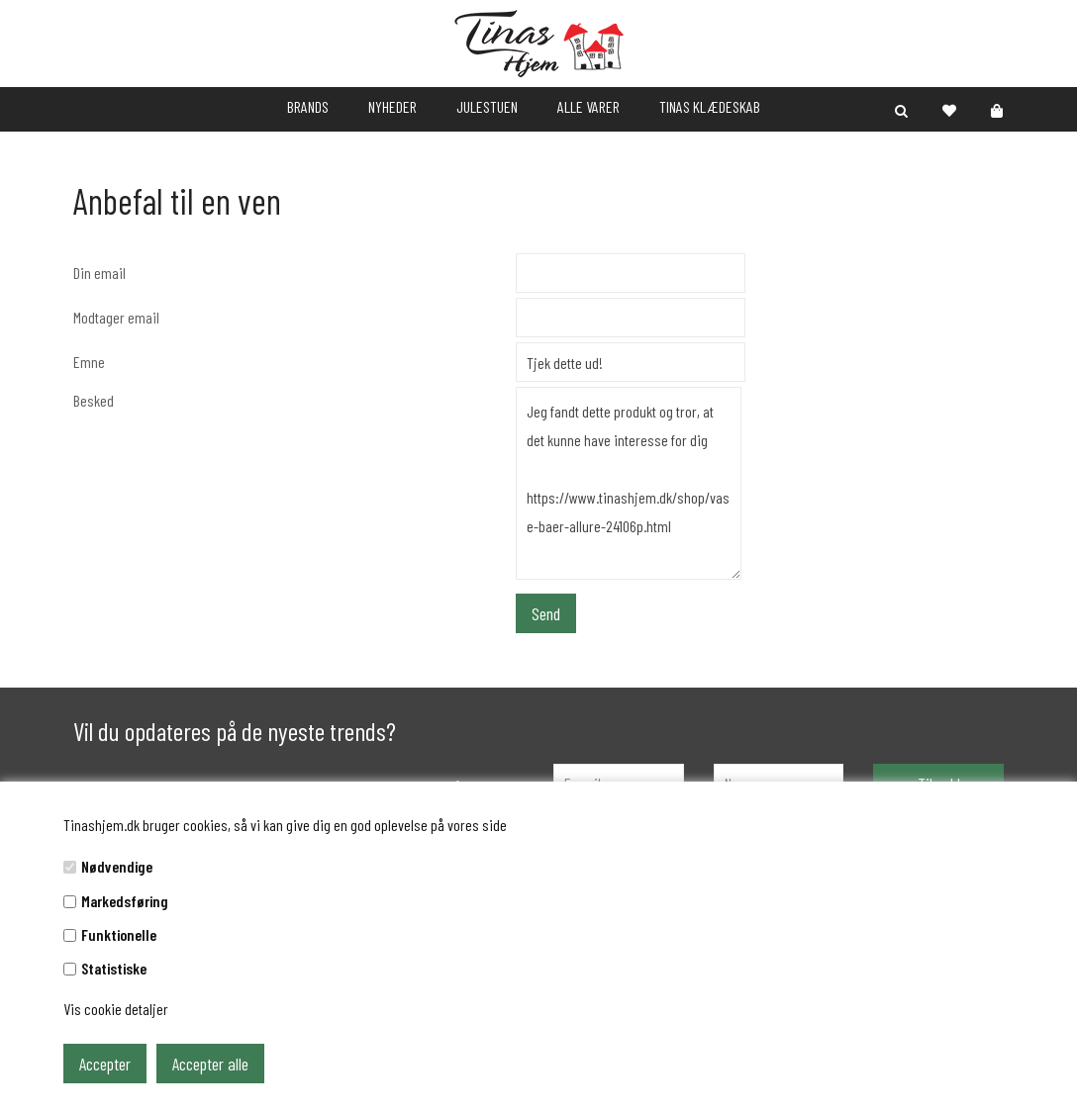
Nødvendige (116, 866)
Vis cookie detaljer (115, 1008)
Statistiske (114, 968)
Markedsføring (124, 900)
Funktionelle (118, 934)
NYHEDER (392, 106)
